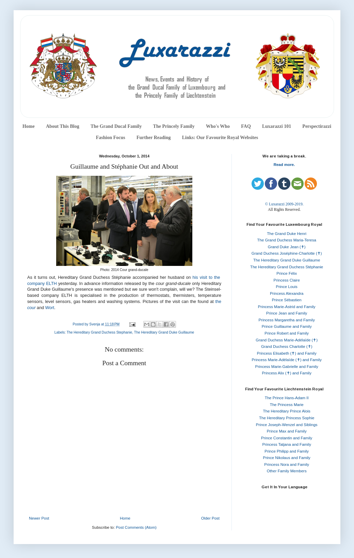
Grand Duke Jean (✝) (287, 247)
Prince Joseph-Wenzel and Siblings (287, 425)
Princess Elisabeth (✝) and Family (287, 353)
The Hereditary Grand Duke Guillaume (164, 332)
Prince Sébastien (287, 300)
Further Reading (153, 137)
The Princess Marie (287, 405)
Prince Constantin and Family (286, 438)
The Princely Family (174, 126)
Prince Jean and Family (286, 313)
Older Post (210, 518)
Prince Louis (286, 287)
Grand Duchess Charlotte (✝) (286, 346)
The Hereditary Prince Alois (286, 411)
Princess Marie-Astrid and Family (287, 307)
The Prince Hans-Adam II (287, 398)
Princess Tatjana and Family (286, 444)
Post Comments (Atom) (136, 527)
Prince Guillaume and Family (287, 326)
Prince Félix (286, 273)
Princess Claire (287, 280)
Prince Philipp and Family (286, 451)
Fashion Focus (110, 137)
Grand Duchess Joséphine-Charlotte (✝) (287, 253)
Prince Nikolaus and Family (286, 458)
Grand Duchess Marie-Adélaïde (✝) (287, 340)
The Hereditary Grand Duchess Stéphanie (286, 267)
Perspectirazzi (316, 126)
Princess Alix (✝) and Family (286, 373)
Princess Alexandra (286, 293)
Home (28, 126)
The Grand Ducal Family (116, 126)
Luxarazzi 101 (276, 126)
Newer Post (39, 518)
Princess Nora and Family (286, 464)
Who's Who (218, 126)
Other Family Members (287, 471)
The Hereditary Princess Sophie (286, 418)
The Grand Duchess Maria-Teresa (286, 240)
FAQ (246, 126)
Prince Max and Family (287, 431)
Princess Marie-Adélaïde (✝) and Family (287, 360)
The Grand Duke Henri (286, 234)
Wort (49, 307)
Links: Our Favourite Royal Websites (220, 137)
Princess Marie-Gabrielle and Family (286, 367)
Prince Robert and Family (286, 333)
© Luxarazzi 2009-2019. (284, 204)
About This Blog (62, 126)
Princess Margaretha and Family (286, 320)
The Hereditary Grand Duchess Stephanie (99, 332)
